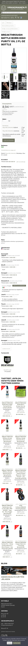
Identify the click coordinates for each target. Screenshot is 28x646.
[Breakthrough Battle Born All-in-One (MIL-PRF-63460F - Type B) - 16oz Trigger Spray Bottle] (7, 506)
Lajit (3, 22)
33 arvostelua (21, 162)
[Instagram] (5, 636)
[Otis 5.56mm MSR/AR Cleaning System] (21, 506)
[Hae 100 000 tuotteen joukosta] (14, 13)
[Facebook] (2, 636)
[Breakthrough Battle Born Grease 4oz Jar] (21, 402)
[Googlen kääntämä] (6, 285)
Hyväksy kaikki (16, 643)
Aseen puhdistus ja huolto (8, 25)
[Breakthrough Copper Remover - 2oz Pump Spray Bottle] (21, 542)
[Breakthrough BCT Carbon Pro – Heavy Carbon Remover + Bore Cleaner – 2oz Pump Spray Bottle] (21, 470)
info (12, 18)
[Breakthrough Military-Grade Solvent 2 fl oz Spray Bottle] (21, 435)
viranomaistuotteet (9, 15)
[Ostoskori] (18, 18)
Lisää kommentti (6, 348)
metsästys (5, 18)
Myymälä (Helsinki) (8, 127)
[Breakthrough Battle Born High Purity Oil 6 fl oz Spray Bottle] (7, 402)
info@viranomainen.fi (7, 625)
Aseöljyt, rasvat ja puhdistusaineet (10, 28)
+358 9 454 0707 (9, 623)
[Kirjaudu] (16, 18)
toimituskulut (4, 109)
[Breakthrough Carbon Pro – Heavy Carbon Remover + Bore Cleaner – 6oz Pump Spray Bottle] (7, 542)
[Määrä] (5, 121)
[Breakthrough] (7, 365)
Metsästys (9, 22)
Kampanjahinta (7, 104)
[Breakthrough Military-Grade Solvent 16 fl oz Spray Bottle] (7, 470)
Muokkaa (9, 643)
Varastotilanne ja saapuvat (8, 150)
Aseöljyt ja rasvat (6, 31)
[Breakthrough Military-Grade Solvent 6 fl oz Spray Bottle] (7, 435)
